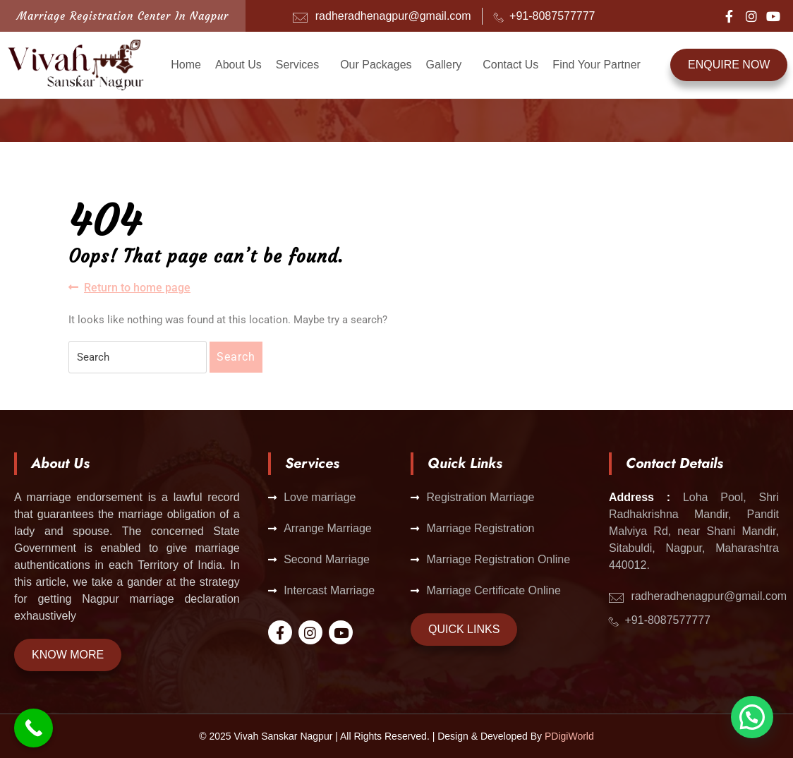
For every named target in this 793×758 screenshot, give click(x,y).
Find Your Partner (596, 65)
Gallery (444, 65)
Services (297, 65)
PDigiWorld (569, 736)
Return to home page (129, 286)
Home (186, 65)
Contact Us (510, 65)
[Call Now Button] (33, 728)
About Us (238, 65)
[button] (301, 65)
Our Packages (375, 65)
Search (236, 356)
